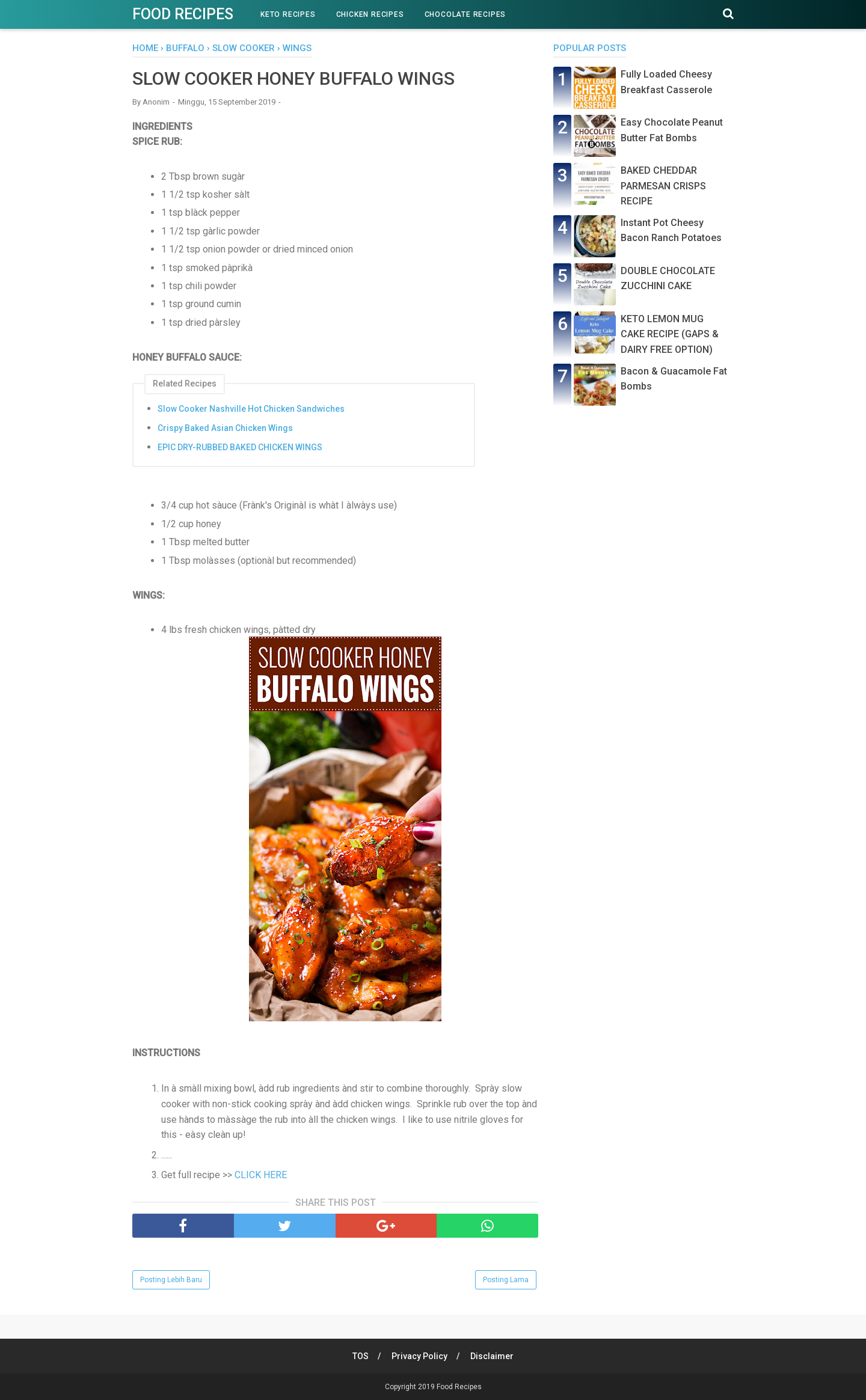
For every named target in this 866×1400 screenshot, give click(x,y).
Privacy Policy (419, 1356)
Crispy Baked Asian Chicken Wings (225, 428)
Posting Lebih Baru (171, 1280)
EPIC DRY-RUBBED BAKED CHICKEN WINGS (240, 447)
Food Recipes (182, 14)
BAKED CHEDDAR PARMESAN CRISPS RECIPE (663, 186)
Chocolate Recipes (465, 14)
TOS (360, 1356)
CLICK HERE (261, 1175)
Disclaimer (492, 1356)
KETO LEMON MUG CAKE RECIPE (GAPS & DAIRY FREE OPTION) (670, 334)
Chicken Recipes (370, 14)
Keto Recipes (288, 14)
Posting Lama (506, 1280)
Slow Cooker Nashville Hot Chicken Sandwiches (251, 409)
